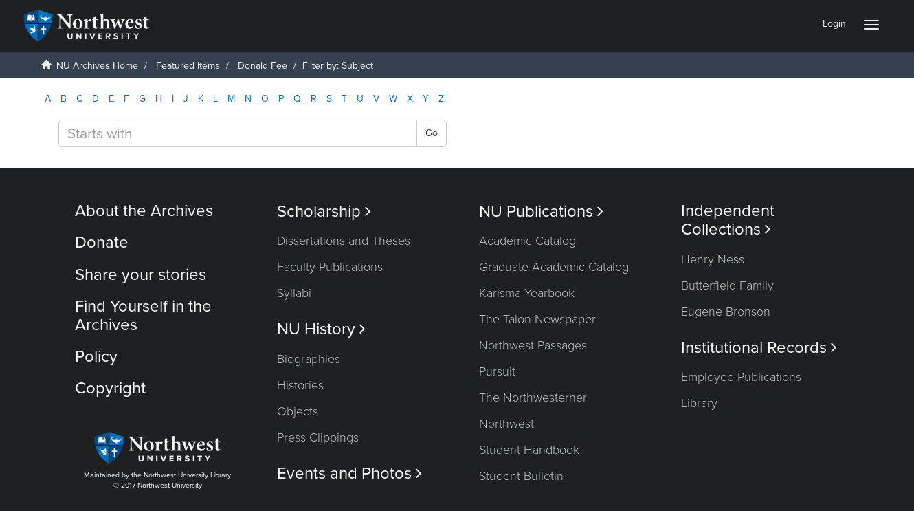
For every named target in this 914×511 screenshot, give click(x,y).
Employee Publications (741, 376)
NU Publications (541, 211)
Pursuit (497, 371)
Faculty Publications (330, 266)
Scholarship (324, 211)
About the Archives (144, 211)
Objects (297, 411)
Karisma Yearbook (527, 293)
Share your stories (140, 275)
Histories (300, 385)
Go (431, 133)
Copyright (110, 388)
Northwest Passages (533, 345)
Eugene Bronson (725, 311)
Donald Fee (262, 66)
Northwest (506, 423)
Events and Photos (349, 473)
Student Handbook (529, 449)
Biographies (308, 359)
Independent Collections (727, 220)
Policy (96, 357)
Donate (102, 242)
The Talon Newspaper (537, 319)
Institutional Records (759, 348)
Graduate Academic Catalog (554, 266)
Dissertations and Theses (343, 240)
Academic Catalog (527, 240)
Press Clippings (318, 437)
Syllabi (294, 293)
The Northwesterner (533, 397)
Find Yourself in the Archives (143, 315)
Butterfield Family (727, 285)
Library (699, 403)
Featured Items (188, 66)
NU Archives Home (97, 66)
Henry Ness (712, 259)
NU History (321, 329)
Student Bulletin (521, 475)
